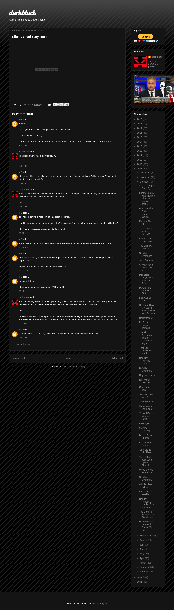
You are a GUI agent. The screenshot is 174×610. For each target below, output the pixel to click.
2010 (140, 159)
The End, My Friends (145, 247)
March (143, 562)
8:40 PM (23, 145)
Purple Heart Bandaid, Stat (145, 290)
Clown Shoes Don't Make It (146, 267)
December (145, 172)
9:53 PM (23, 206)
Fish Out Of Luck (145, 299)
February (145, 567)
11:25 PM (23, 291)
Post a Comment (24, 344)
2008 (140, 168)
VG (20, 119)
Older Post (117, 358)
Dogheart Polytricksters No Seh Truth (146, 279)
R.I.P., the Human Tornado (144, 325)
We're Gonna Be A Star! (146, 471)
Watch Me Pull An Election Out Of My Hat (146, 525)
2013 (140, 146)
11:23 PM (23, 270)
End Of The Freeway (145, 444)
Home (67, 358)
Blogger (103, 603)
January (144, 571)
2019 (140, 119)
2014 (140, 141)
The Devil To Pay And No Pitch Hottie (146, 514)
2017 (140, 128)
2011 (140, 155)
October (144, 181)
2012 (140, 150)
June (142, 549)
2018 (140, 123)
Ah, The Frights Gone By (147, 187)
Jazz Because (146, 260)
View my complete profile (153, 64)
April (142, 558)
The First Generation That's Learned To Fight (146, 338)
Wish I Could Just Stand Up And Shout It (145, 461)
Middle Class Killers (145, 485)
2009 (140, 164)
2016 (140, 132)
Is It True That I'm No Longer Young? (146, 212)
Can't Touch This (145, 388)
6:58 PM (23, 323)
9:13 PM (23, 166)
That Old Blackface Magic (145, 351)
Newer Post (18, 358)
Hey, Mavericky (147, 375)
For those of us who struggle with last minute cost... (147, 198)
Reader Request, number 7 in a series (146, 503)
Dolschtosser (145, 318)
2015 (140, 137)
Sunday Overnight (145, 254)
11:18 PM (23, 247)
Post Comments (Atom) (74, 367)
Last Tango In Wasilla (146, 493)
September (146, 535)
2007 (140, 577)
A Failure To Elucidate (145, 451)
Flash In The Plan (145, 222)
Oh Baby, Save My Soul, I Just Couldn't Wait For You (147, 309)
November (145, 177)
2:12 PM (23, 337)
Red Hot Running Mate (144, 361)
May (142, 553)
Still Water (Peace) (144, 381)
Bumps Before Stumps (146, 436)
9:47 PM (23, 183)
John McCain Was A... (146, 395)
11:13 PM (23, 233)
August (143, 540)
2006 (140, 581)
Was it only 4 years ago (145, 407)
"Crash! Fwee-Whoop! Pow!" (146, 416)
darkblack (22, 13)
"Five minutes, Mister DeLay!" (146, 231)
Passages (144, 423)
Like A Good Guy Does (145, 240)
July (142, 544)
